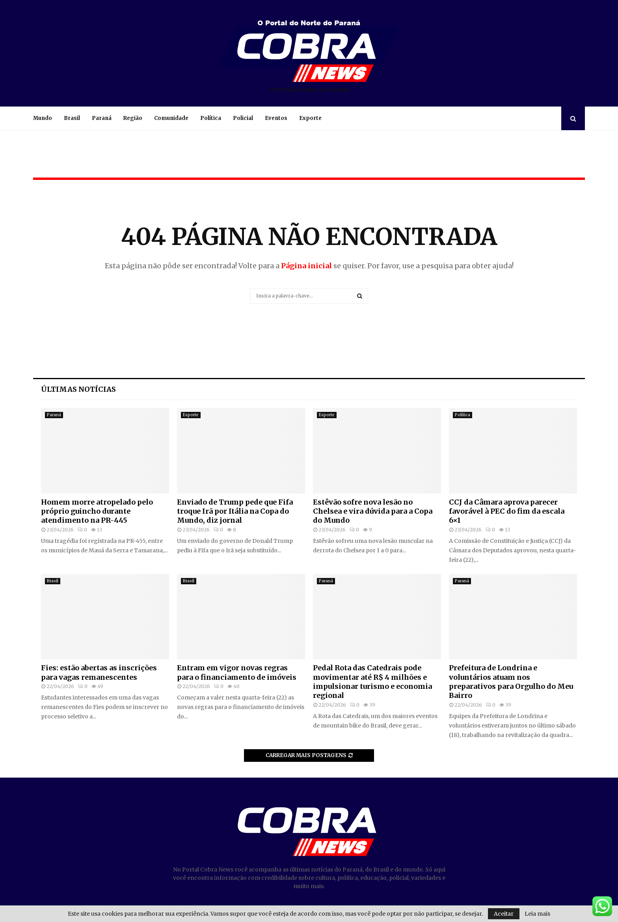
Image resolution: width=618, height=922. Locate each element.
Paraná (102, 118)
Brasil (72, 118)
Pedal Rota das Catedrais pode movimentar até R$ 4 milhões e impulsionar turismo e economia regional (372, 681)
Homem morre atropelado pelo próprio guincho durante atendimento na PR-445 (97, 511)
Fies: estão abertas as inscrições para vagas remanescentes (99, 672)
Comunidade (171, 118)
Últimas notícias (78, 389)
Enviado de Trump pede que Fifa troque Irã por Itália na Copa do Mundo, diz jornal (235, 511)
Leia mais (537, 913)
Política (210, 118)
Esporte (310, 118)
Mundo (42, 118)
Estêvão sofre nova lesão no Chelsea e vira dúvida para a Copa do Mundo (372, 511)
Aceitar (504, 913)
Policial (243, 118)
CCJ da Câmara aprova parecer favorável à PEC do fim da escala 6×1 (506, 511)
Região (132, 118)
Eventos (276, 118)
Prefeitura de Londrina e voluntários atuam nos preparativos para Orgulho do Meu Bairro (511, 681)
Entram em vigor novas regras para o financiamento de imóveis (236, 672)
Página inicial (306, 265)
